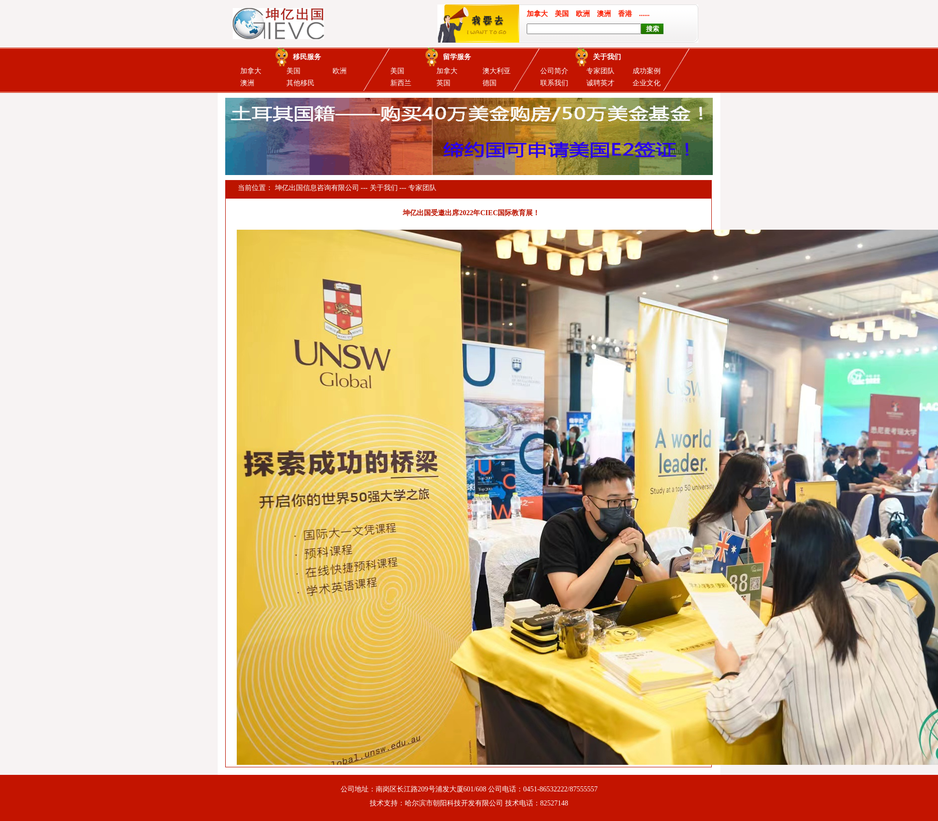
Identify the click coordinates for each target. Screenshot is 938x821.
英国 (443, 83)
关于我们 (384, 188)
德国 (490, 83)
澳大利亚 (497, 71)
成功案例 (647, 71)
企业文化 (647, 83)
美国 (293, 71)
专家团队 (600, 71)
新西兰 (400, 83)
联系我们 (554, 83)
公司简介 (554, 71)
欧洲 (340, 71)
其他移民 (300, 83)
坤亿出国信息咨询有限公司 (317, 188)
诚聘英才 (600, 83)
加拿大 (250, 71)
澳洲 (247, 83)
